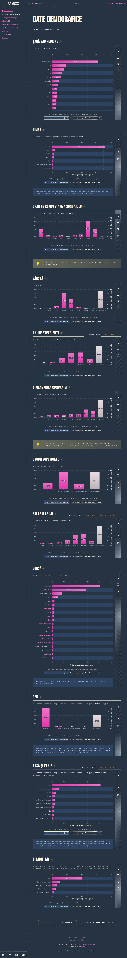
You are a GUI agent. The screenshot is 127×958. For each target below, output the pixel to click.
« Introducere (56, 922)
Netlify (81, 940)
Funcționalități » (95, 922)
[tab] (118, 51)
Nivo (84, 938)
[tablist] (117, 62)
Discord (82, 946)
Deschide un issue (89, 944)
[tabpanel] (77, 82)
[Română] (77, 3)
